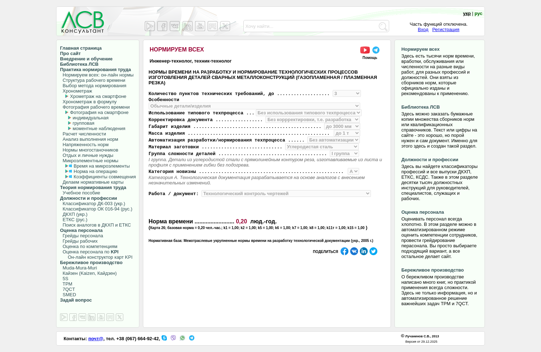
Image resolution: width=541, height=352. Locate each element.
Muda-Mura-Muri (78, 268)
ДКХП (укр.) (74, 214)
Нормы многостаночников (89, 150)
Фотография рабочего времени (95, 107)
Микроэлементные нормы (89, 160)
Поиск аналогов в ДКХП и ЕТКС (95, 225)
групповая (83, 123)
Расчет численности (83, 134)
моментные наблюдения (99, 128)
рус (478, 13)
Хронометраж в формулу (88, 101)
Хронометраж (76, 91)
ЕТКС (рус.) (73, 219)
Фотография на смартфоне (99, 112)
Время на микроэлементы (102, 166)
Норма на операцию (95, 171)
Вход (423, 29)
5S (64, 278)
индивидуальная (90, 117)
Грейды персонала (81, 235)
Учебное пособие (80, 192)
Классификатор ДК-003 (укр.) (92, 203)
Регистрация (446, 29)
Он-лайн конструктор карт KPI (96, 257)
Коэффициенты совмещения (105, 176)
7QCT (67, 289)
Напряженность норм (84, 144)
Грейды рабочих (79, 241)
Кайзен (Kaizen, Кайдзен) (88, 273)
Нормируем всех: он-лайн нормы (97, 75)
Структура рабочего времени (92, 80)
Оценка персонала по (89, 251)
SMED (68, 294)
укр (467, 13)
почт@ (95, 338)
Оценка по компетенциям (88, 246)
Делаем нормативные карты (92, 182)
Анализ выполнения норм (89, 139)
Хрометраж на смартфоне (98, 96)
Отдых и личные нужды (86, 155)
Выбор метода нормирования (93, 85)
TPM (66, 284)
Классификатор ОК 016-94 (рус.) (96, 209)
